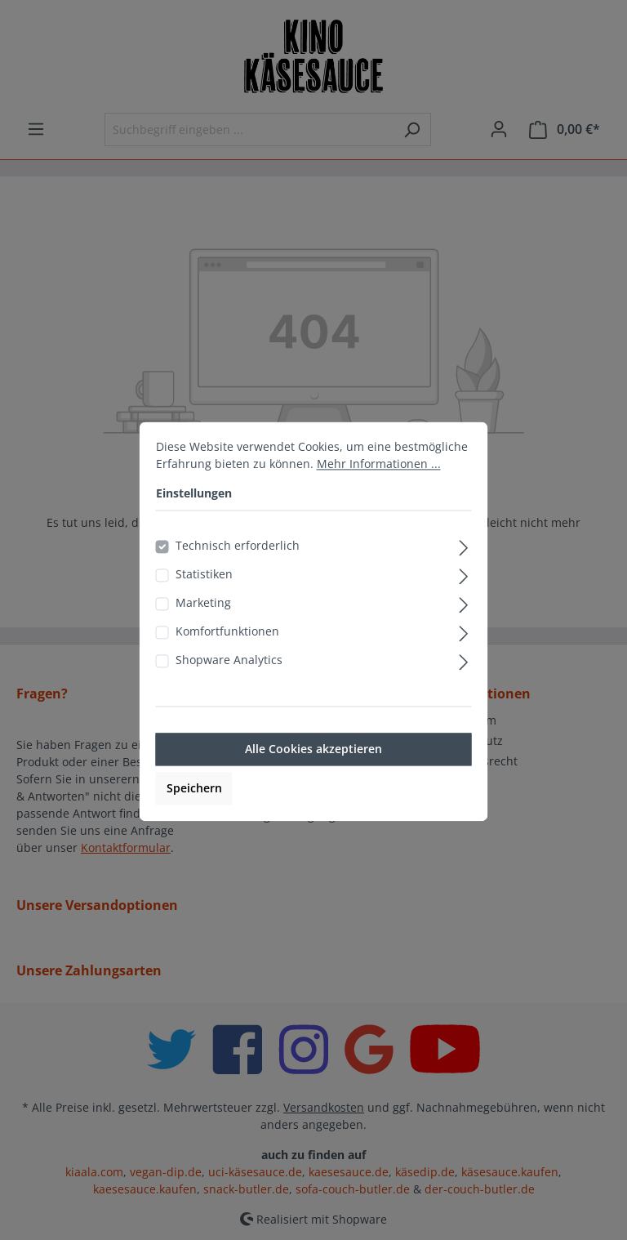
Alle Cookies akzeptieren (313, 770)
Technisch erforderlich (238, 566)
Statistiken (204, 595)
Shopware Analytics (229, 681)
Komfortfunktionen (227, 652)
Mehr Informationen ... (379, 485)
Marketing (203, 623)
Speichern (194, 809)
